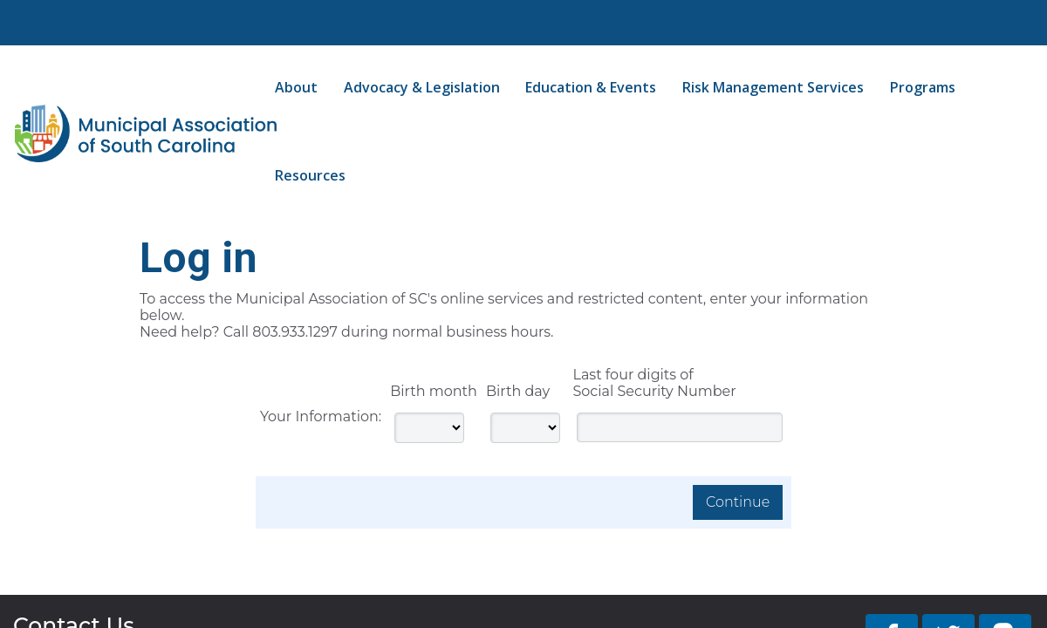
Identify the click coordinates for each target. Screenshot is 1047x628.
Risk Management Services (773, 87)
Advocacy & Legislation (422, 87)
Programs (922, 87)
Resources (310, 175)
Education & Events (590, 87)
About (296, 87)
